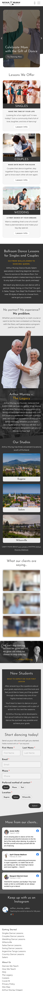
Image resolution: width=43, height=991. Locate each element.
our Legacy (23, 547)
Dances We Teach (10, 966)
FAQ (4, 972)
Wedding (21, 212)
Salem (21, 510)
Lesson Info (22, 127)
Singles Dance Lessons (12, 933)
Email (5, 759)
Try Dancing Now (14, 57)
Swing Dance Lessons (12, 948)
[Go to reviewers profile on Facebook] (6, 832)
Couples (21, 159)
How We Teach (9, 969)
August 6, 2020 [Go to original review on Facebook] (14, 833)
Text (22, 787)
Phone (5, 771)
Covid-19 (6, 981)
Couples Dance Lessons (13, 936)
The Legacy (7, 975)
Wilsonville (21, 540)
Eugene (21, 479)
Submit (34, 806)
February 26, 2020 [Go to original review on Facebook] (15, 856)
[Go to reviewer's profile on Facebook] (6, 855)
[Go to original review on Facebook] (37, 831)
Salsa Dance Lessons (11, 945)
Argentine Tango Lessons (14, 951)
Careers (5, 978)
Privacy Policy (8, 984)
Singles (21, 106)
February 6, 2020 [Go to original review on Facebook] (15, 878)
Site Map (6, 987)
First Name (8, 748)
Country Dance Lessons (13, 954)
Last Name (28, 748)
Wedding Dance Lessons (13, 939)
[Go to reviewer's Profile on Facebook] (6, 877)
